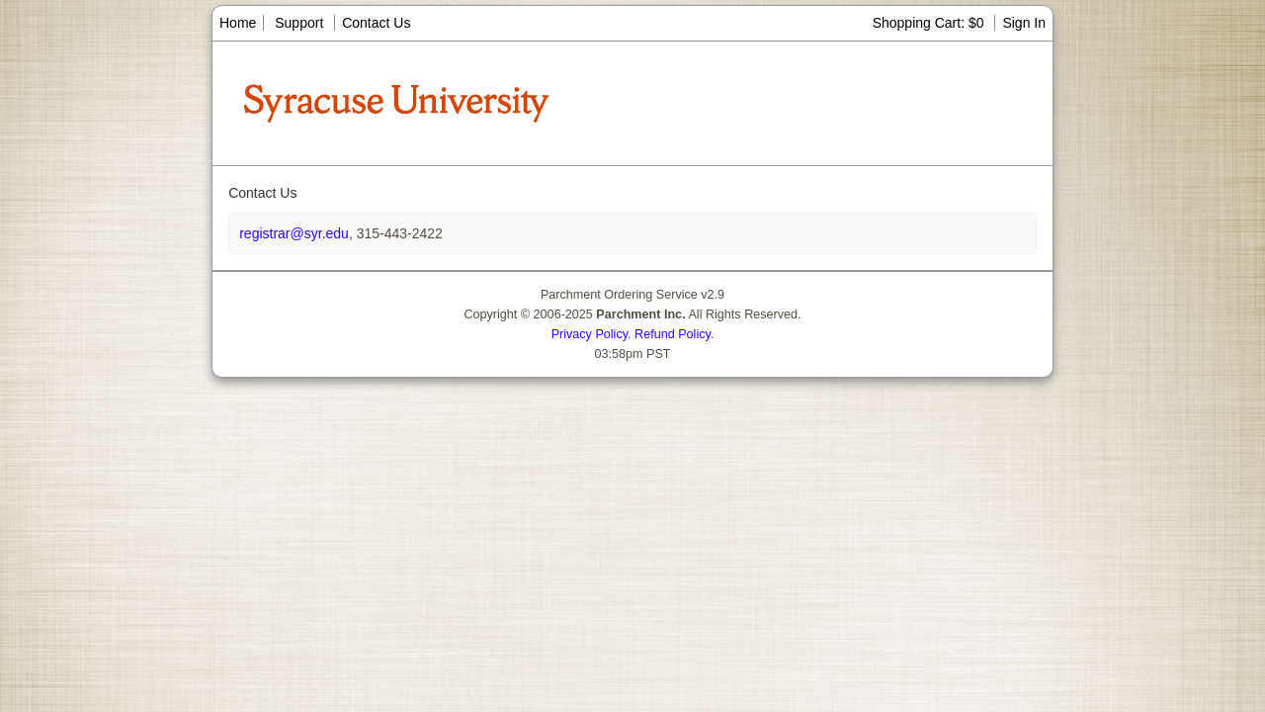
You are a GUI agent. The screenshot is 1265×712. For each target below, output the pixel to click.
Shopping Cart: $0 (930, 23)
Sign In (1024, 23)
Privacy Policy (589, 334)
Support (299, 23)
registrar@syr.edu (294, 233)
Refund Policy (672, 334)
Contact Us (376, 23)
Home (237, 23)
